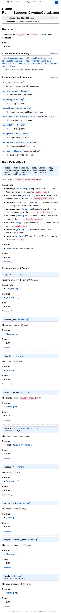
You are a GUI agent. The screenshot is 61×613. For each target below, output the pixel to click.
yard (39, 609)
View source (7, 261)
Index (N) (5, 2)
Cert (35, 2)
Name (25, 176)
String (23, 190)
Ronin (13, 2)
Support (21, 2)
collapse (54, 53)
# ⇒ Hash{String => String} (23, 117)
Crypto (28, 2)
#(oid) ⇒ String (14, 83)
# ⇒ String (16, 91)
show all (54, 18)
